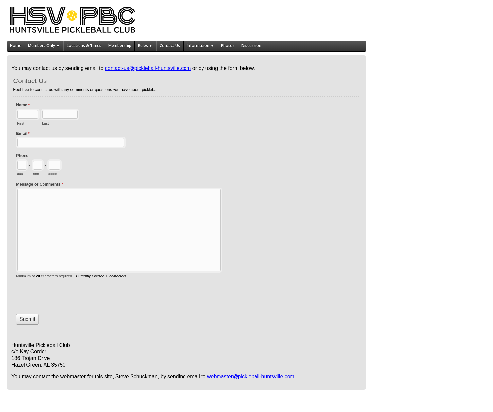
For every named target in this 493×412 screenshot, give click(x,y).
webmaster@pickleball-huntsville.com (250, 376)
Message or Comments (39, 185)
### (20, 174)
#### (52, 174)
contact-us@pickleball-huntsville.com (148, 68)
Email (22, 134)
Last (45, 123)
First (20, 123)
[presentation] (65, 293)
